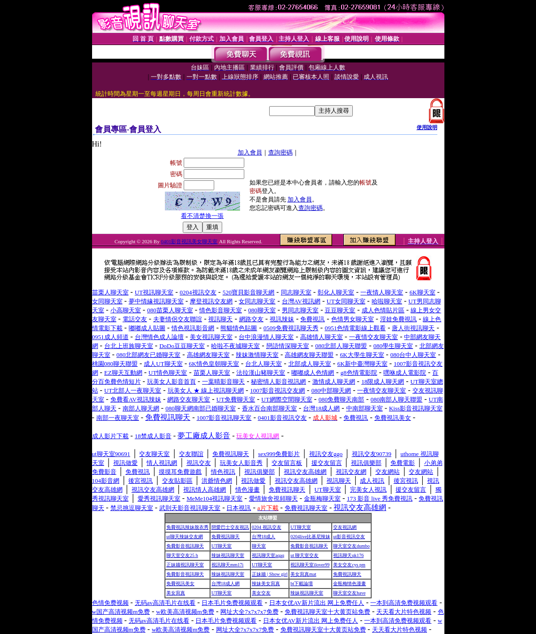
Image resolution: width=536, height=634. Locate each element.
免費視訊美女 (180, 583)
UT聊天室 (300, 527)
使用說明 (427, 127)
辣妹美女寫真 (266, 583)
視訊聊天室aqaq (268, 555)
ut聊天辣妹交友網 (184, 536)
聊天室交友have (349, 592)
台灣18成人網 (225, 583)
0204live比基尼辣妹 (310, 536)
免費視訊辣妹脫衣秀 (187, 527)
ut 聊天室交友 (304, 555)
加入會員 (250, 152)
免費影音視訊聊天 (185, 546)
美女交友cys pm (349, 564)
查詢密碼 (280, 152)
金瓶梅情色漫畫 (349, 583)
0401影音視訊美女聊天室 (189, 241)
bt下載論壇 (301, 583)
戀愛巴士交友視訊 (230, 527)
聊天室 (259, 546)
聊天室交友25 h (182, 555)
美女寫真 (175, 592)
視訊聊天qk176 (348, 555)
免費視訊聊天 (225, 536)
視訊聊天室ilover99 (309, 564)
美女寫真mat (303, 574)
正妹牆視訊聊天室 (185, 564)
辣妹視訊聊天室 (227, 555)
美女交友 (261, 592)
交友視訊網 (345, 527)
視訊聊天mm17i (227, 564)
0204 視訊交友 (266, 527)
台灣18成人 (263, 536)
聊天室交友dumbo (351, 546)
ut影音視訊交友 (349, 536)
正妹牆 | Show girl (269, 574)
